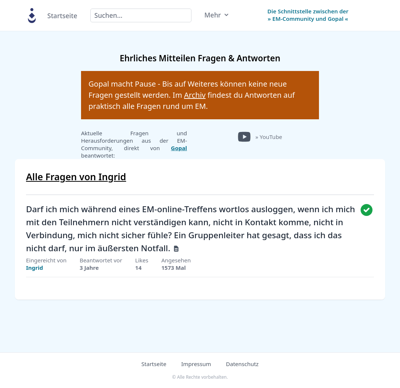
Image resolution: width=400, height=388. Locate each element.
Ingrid (34, 267)
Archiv (195, 95)
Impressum (196, 364)
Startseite (62, 15)
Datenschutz (242, 364)
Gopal (179, 148)
